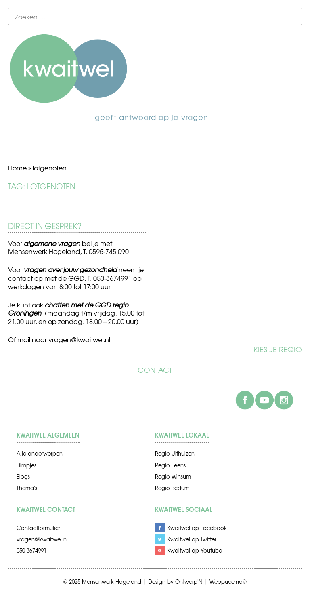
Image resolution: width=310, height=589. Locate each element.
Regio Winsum (173, 476)
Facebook (245, 400)
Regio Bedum (172, 488)
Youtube (264, 400)
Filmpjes (26, 465)
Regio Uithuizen (175, 453)
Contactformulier (38, 528)
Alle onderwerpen (40, 453)
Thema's (27, 488)
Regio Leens (170, 465)
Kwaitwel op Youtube (194, 550)
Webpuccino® (228, 581)
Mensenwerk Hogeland (111, 581)
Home (17, 167)
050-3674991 (31, 550)
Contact (155, 370)
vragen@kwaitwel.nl (79, 339)
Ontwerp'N (189, 581)
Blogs (23, 476)
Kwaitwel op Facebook (197, 528)
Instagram (283, 400)
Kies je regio (277, 349)
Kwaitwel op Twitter (191, 539)
